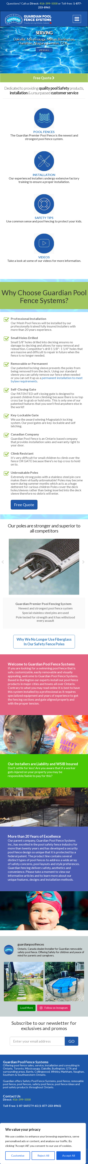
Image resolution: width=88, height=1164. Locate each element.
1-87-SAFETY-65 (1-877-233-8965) (38, 1105)
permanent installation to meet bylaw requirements (47, 379)
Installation (44, 175)
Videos (44, 257)
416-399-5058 (49, 3)
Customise (17, 1155)
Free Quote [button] (44, 78)
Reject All (43, 1155)
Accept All (68, 1155)
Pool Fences (44, 132)
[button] (6, 50)
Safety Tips (44, 217)
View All (44, 50)
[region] (43, 1143)
